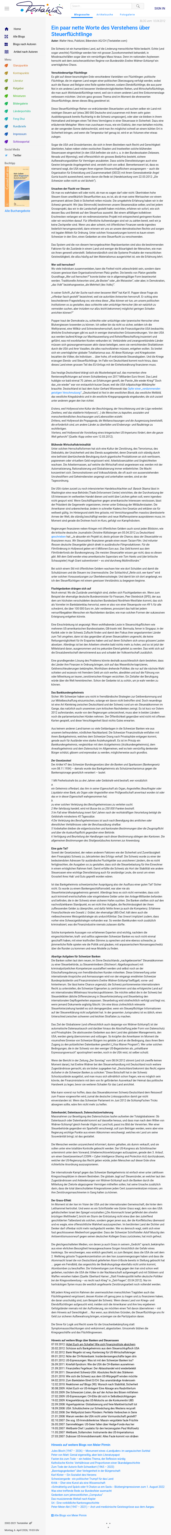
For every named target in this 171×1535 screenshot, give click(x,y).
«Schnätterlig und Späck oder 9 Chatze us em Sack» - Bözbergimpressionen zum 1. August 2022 (108, 1486)
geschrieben (58, 536)
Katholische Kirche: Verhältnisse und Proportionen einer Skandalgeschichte (95, 1462)
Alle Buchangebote (17, 211)
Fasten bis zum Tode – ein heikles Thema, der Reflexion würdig (88, 1458)
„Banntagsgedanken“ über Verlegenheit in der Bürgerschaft (85, 1470)
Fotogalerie (127, 14)
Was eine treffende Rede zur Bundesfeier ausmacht (81, 1490)
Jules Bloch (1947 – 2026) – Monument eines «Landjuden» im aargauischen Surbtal (100, 1450)
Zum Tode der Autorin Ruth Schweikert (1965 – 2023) (82, 1466)
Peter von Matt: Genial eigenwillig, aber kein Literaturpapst (85, 1454)
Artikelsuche (105, 14)
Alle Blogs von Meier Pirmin (69, 1515)
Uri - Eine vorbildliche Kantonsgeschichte (75, 1502)
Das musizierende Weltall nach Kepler (73, 1498)
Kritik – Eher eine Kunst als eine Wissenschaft (78, 1482)
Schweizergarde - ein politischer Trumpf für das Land (82, 1478)
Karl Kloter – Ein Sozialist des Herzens (73, 1474)
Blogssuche (82, 14)
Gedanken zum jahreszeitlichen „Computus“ (77, 1494)
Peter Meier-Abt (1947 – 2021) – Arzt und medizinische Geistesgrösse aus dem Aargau (102, 1506)
